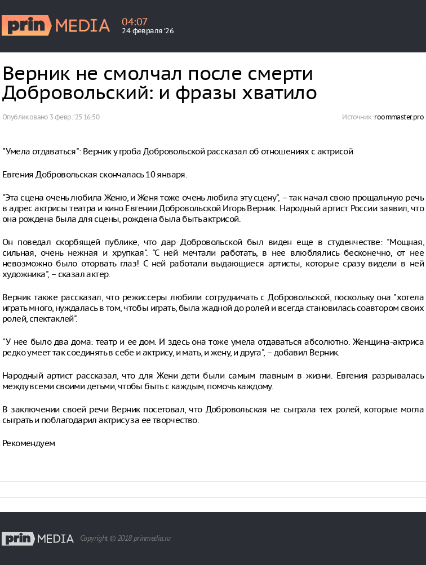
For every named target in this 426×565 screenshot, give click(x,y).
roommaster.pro (399, 117)
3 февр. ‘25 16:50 (74, 117)
